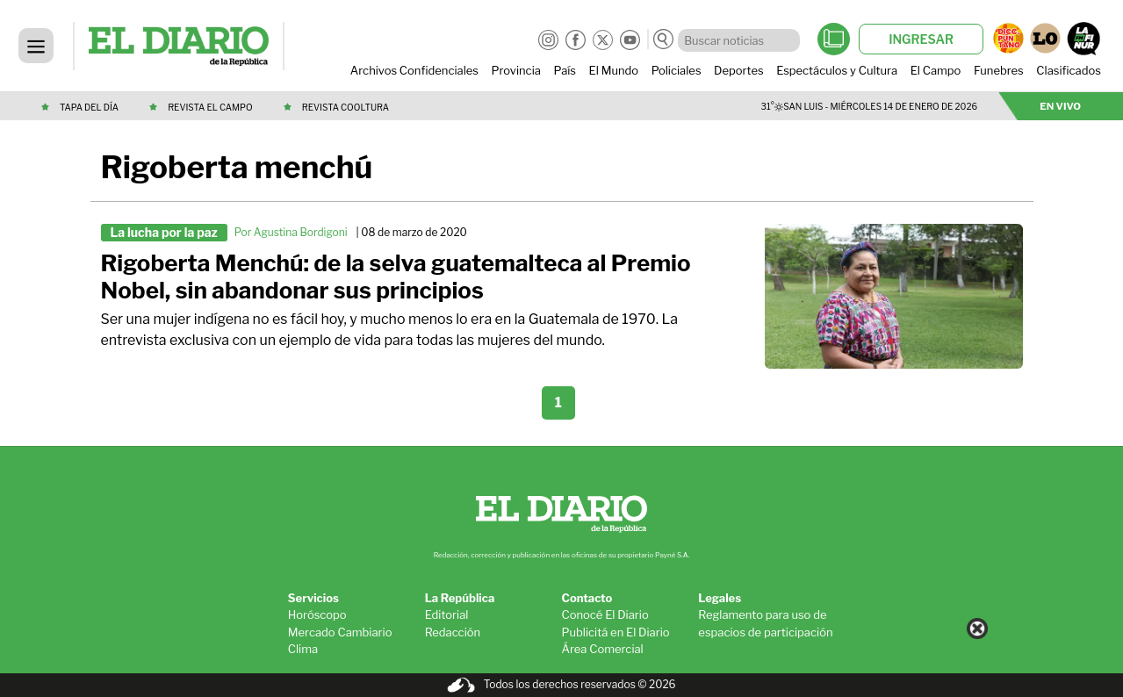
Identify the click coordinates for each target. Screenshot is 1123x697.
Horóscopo (317, 614)
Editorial (447, 614)
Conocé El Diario (604, 614)
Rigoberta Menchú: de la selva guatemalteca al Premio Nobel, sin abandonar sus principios (396, 277)
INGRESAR (921, 39)
